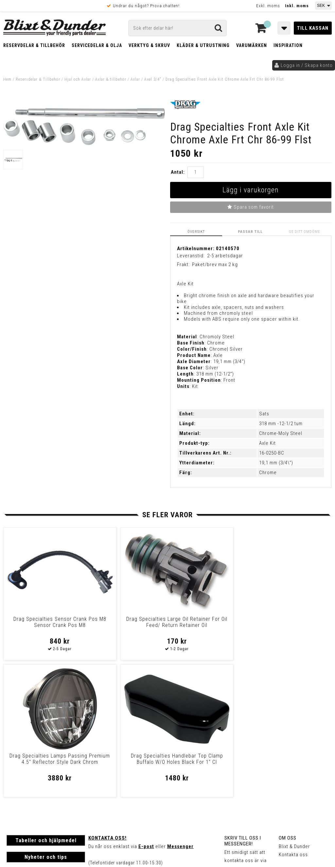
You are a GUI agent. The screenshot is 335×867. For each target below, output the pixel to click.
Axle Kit (267, 443)
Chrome (268, 472)
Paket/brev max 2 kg (215, 264)
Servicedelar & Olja (97, 45)
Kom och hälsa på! (109, 742)
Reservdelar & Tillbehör (34, 45)
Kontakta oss (293, 717)
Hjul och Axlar (77, 79)
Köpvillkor (18, 783)
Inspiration (288, 45)
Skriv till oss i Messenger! (242, 704)
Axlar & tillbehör (110, 79)
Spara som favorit (250, 207)
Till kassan (312, 28)
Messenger (180, 709)
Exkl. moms (268, 5)
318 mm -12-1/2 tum (281, 423)
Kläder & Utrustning (203, 45)
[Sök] (177, 28)
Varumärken (251, 45)
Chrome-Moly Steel (280, 433)
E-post (146, 709)
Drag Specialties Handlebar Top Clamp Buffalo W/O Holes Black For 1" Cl (292, 625)
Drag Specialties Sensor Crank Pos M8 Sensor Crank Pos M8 (42, 625)
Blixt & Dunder (294, 709)
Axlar (135, 79)
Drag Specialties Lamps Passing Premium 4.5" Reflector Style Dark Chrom (209, 625)
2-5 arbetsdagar (225, 256)
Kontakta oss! (107, 701)
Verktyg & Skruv (149, 45)
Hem (7, 79)
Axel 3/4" (153, 79)
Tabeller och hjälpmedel (46, 703)
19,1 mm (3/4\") (276, 462)
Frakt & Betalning (26, 776)
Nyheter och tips (46, 720)
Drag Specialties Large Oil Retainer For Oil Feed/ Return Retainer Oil (126, 625)
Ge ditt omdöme (305, 231)
